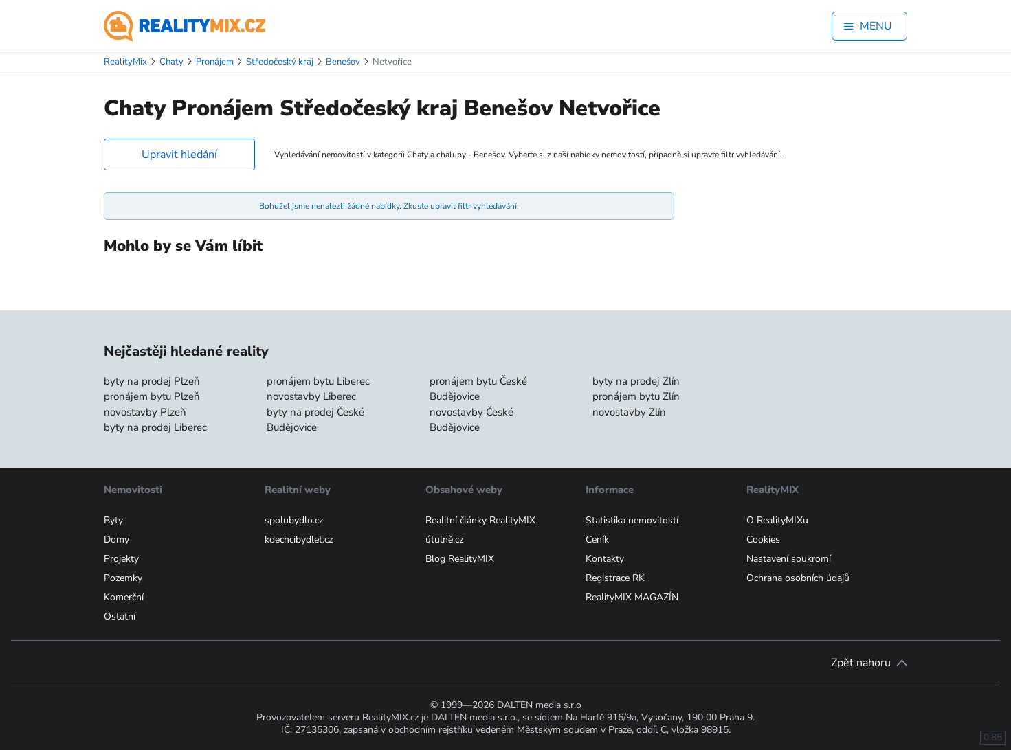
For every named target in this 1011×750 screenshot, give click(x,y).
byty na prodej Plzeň (152, 381)
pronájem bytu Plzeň (152, 396)
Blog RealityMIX (459, 558)
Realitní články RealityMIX (480, 520)
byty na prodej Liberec (155, 427)
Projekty (121, 558)
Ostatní (119, 616)
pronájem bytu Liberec (318, 381)
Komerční (124, 597)
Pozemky (123, 577)
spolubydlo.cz (294, 520)
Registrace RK (615, 577)
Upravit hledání (179, 154)
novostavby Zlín (629, 412)
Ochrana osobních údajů (797, 577)
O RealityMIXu (777, 520)
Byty (113, 520)
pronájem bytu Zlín (636, 396)
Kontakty (605, 558)
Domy (116, 539)
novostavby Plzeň (145, 412)
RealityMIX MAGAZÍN (632, 597)
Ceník (597, 539)
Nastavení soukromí (788, 558)
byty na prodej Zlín (636, 381)
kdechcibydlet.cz (299, 539)
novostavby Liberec (311, 396)
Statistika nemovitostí (632, 520)
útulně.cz (444, 539)
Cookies (763, 539)
